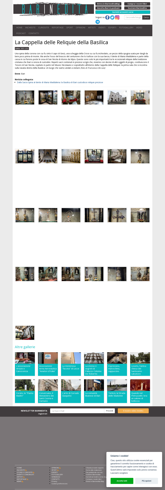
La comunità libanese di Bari (92, 394)
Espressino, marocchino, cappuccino (114, 369)
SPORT (69, 27)
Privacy (54, 481)
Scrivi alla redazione (94, 470)
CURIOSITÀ (43, 27)
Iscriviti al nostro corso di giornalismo (100, 477)
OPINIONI (80, 27)
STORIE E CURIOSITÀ (24, 472)
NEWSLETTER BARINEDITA (34, 412)
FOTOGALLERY (126, 27)
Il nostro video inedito (133, 410)
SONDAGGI (56, 477)
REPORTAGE (57, 27)
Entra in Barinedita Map (95, 481)
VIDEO (139, 27)
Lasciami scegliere (119, 473)
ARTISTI (92, 27)
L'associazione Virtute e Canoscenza (23, 369)
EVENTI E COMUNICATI (25, 474)
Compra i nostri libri (94, 479)
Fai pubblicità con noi (94, 472)
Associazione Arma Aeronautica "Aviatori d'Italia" (48, 369)
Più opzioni (146, 481)
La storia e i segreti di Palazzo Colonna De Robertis (93, 370)
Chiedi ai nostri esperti (95, 468)
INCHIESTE (30, 27)
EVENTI (101, 27)
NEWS (19, 481)
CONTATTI (34, 33)
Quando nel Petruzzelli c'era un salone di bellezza (139, 397)
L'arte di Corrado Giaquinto (70, 394)
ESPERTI (112, 27)
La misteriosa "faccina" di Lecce (70, 367)
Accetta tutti (122, 481)
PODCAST (21, 33)
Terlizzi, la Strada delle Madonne (116, 394)
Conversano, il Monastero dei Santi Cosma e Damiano (46, 397)
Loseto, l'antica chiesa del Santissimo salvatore (138, 370)
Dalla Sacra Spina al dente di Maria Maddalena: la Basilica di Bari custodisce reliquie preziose (60, 82)
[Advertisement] (82, 127)
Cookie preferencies (59, 483)
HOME (19, 27)
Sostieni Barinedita (93, 474)
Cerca (146, 17)
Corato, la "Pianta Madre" (24, 394)
